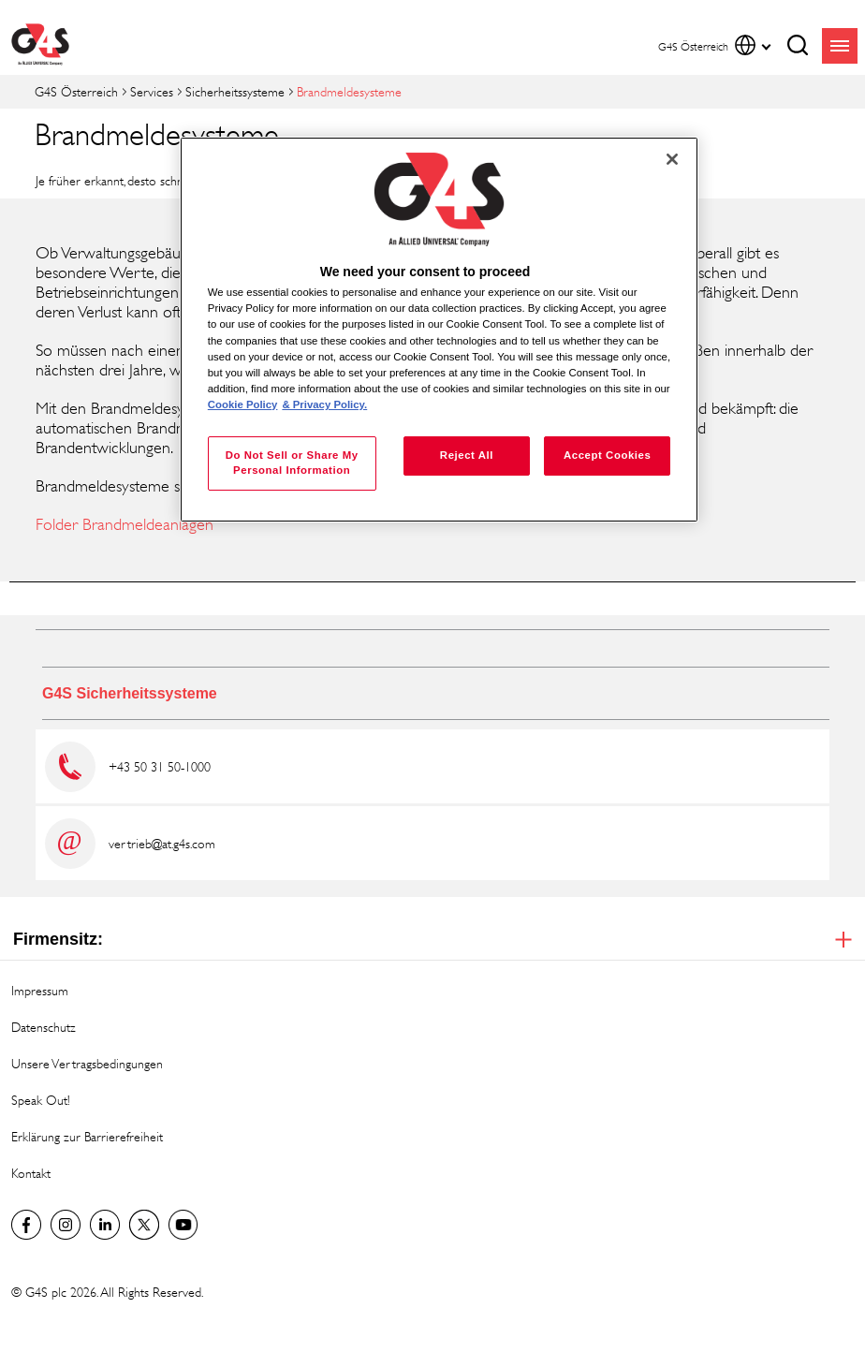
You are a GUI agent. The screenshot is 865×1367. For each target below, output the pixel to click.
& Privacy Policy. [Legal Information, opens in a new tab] (324, 404)
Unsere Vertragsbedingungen (87, 1063)
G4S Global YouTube (183, 1225)
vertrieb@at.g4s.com (162, 843)
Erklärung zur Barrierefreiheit (87, 1136)
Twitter (144, 1225)
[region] (439, 329)
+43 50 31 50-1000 (160, 766)
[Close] (672, 159)
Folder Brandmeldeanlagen (124, 524)
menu (840, 46)
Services (151, 91)
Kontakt (31, 1173)
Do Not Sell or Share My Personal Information (292, 462)
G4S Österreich (76, 91)
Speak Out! (40, 1100)
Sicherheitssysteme (235, 91)
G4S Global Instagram (66, 1225)
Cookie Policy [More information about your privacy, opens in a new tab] (243, 404)
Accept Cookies (607, 455)
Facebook (26, 1225)
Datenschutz (43, 1027)
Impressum (39, 990)
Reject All (466, 455)
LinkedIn (105, 1225)
